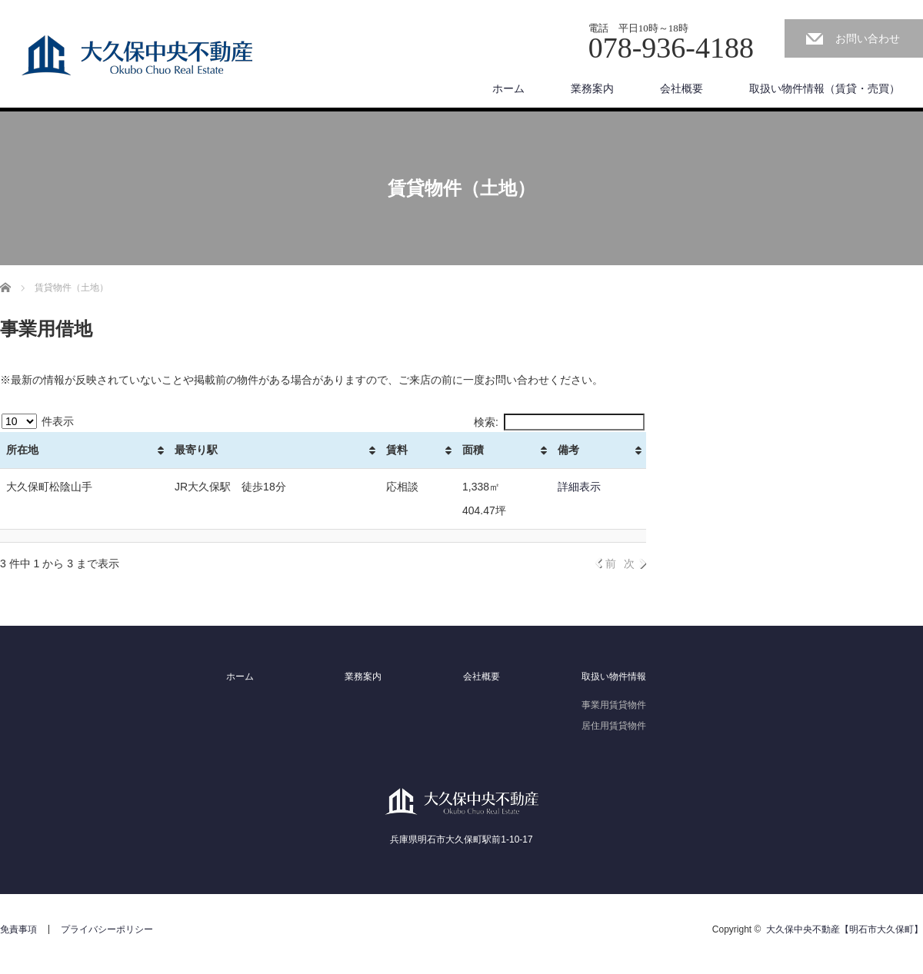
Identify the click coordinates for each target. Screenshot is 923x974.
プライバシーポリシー (107, 929)
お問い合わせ (867, 38)
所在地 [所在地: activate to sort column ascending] (22, 450)
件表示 (38, 421)
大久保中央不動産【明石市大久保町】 (844, 929)
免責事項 (18, 929)
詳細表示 (579, 486)
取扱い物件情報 (613, 676)
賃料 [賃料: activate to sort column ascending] (397, 450)
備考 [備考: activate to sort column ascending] (568, 450)
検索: (559, 422)
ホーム (508, 88)
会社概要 (681, 88)
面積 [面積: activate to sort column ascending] (473, 450)
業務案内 (592, 88)
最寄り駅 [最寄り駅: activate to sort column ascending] (196, 450)
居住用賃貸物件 (613, 725)
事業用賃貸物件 (613, 705)
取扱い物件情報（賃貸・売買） (824, 88)
